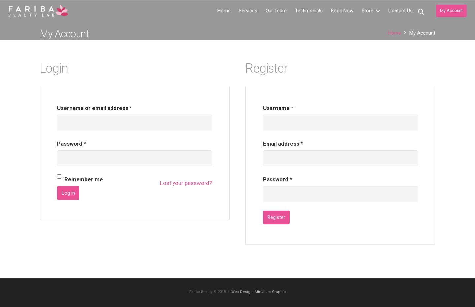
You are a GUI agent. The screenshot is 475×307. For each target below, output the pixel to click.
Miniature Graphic (270, 292)
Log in (68, 193)
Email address (283, 143)
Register (276, 217)
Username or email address (94, 108)
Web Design (242, 292)
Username (278, 108)
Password (71, 143)
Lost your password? (186, 183)
